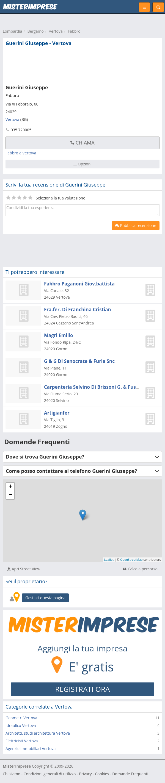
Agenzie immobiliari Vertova (31, 748)
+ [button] (10, 487)
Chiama (82, 142)
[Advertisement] (84, 65)
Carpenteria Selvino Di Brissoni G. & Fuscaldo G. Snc (104, 387)
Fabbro (74, 31)
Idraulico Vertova (21, 725)
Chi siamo (11, 773)
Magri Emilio (58, 335)
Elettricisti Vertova (22, 740)
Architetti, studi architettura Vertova (38, 733)
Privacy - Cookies (94, 773)
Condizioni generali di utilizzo (50, 773)
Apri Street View (23, 568)
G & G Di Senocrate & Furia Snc (79, 361)
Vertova (56, 31)
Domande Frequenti (130, 773)
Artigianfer (57, 413)
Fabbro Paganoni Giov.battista (79, 284)
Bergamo (35, 31)
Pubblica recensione (135, 225)
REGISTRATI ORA (82, 689)
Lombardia (12, 31)
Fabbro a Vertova (21, 153)
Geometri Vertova (21, 717)
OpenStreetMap (131, 559)
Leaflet (109, 559)
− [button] (10, 495)
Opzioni (82, 163)
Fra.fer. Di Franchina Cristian (77, 309)
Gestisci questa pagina (45, 597)
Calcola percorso (140, 568)
